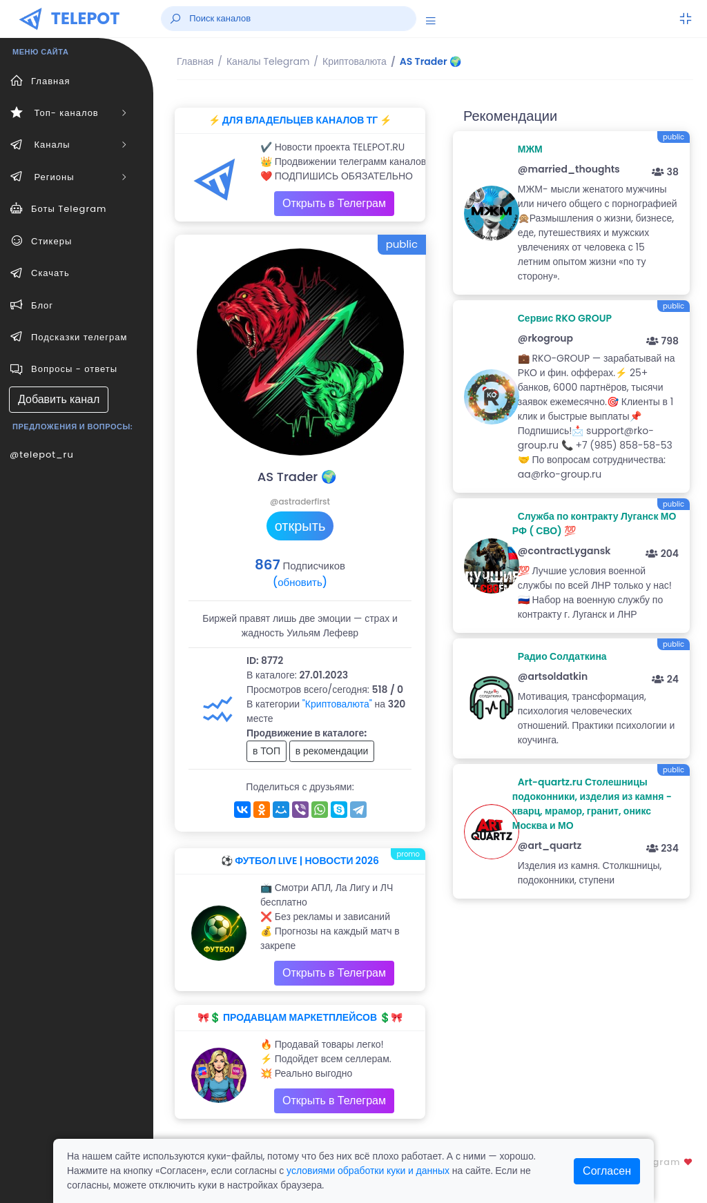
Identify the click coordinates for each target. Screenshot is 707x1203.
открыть (300, 526)
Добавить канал (58, 399)
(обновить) (300, 582)
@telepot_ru (42, 454)
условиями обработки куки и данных (368, 1170)
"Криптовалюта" (337, 704)
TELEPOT (85, 18)
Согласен (607, 1171)
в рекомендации (332, 751)
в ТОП (266, 751)
